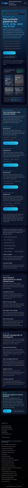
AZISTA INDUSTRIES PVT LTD (8, 479)
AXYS (3, 454)
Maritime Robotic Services (7, 460)
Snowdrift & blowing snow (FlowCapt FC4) (12, 41)
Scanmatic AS (4, 458)
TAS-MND (4, 448)
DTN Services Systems (6, 462)
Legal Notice (19, 486)
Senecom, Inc (4, 469)
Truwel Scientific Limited (7, 465)
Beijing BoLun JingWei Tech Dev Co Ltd (10, 467)
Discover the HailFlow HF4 (10, 209)
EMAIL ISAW (7, 411)
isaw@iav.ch (6, 437)
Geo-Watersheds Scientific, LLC (8, 473)
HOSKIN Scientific (5, 450)
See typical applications (9, 57)
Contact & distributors (18, 411)
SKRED (3, 456)
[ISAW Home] (12, 3)
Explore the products (9, 52)
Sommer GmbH (5, 444)
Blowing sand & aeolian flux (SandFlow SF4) (12, 43)
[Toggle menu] (25, 3)
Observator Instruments (7, 475)
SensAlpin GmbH (5, 446)
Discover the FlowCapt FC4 (10, 143)
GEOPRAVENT (4, 452)
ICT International (5, 471)
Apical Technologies (6, 477)
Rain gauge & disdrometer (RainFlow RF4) (12, 46)
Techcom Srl (4, 481)
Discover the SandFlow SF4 (10, 165)
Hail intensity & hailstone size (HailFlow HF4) (12, 48)
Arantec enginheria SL (6, 464)
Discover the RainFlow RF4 (10, 187)
